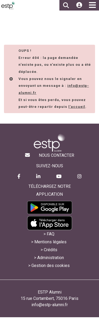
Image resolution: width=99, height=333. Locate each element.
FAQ (50, 233)
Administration (50, 257)
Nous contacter (56, 155)
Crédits (50, 249)
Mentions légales (50, 241)
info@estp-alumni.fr (49, 304)
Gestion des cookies (50, 265)
